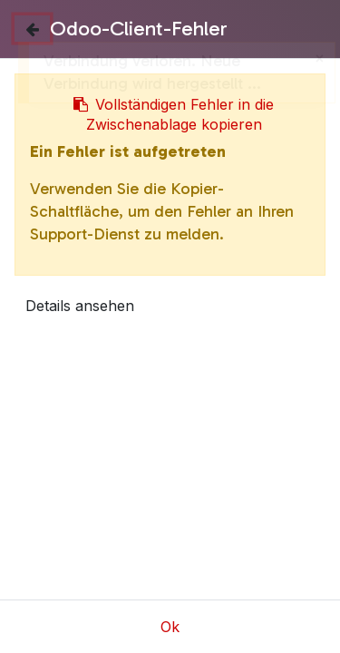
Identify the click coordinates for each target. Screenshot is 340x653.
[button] (37, 254)
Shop (70, 522)
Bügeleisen (150, 522)
